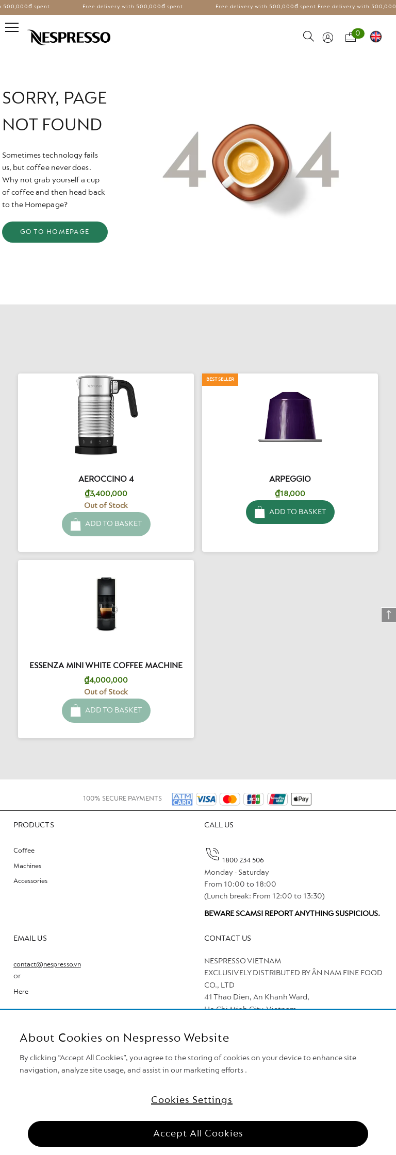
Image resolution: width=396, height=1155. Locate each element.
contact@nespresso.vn (47, 965)
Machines (27, 866)
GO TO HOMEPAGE (55, 232)
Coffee (24, 851)
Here (20, 992)
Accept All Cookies (198, 1134)
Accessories (30, 881)
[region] (198, 1082)
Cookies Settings (192, 1100)
